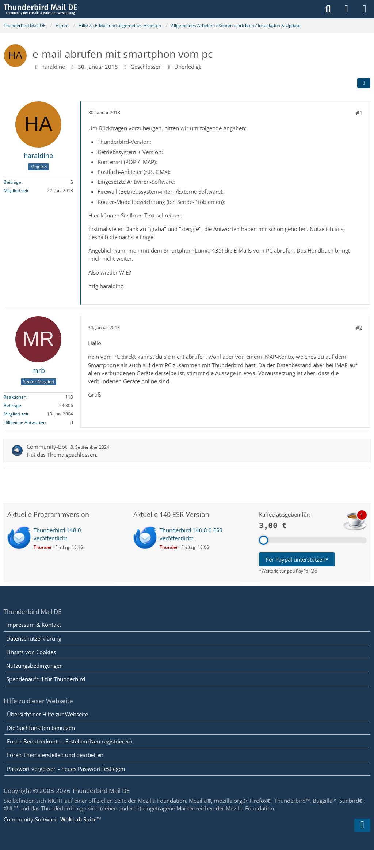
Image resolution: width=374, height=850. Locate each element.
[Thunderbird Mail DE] (40, 9)
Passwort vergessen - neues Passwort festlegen (66, 768)
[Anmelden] (346, 9)
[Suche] (328, 9)
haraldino (53, 66)
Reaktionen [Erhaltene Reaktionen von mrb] (15, 397)
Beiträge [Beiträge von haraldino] (12, 182)
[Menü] (364, 9)
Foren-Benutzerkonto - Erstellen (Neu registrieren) (69, 741)
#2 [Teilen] (359, 327)
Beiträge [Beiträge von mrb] (12, 405)
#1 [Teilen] (359, 112)
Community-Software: (52, 819)
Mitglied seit (16, 190)
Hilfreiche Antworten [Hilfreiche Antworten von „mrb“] (25, 422)
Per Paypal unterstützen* (297, 559)
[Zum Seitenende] (362, 825)
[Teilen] (363, 83)
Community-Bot (47, 446)
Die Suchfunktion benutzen (41, 727)
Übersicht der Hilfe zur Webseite (47, 714)
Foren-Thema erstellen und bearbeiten (55, 754)
